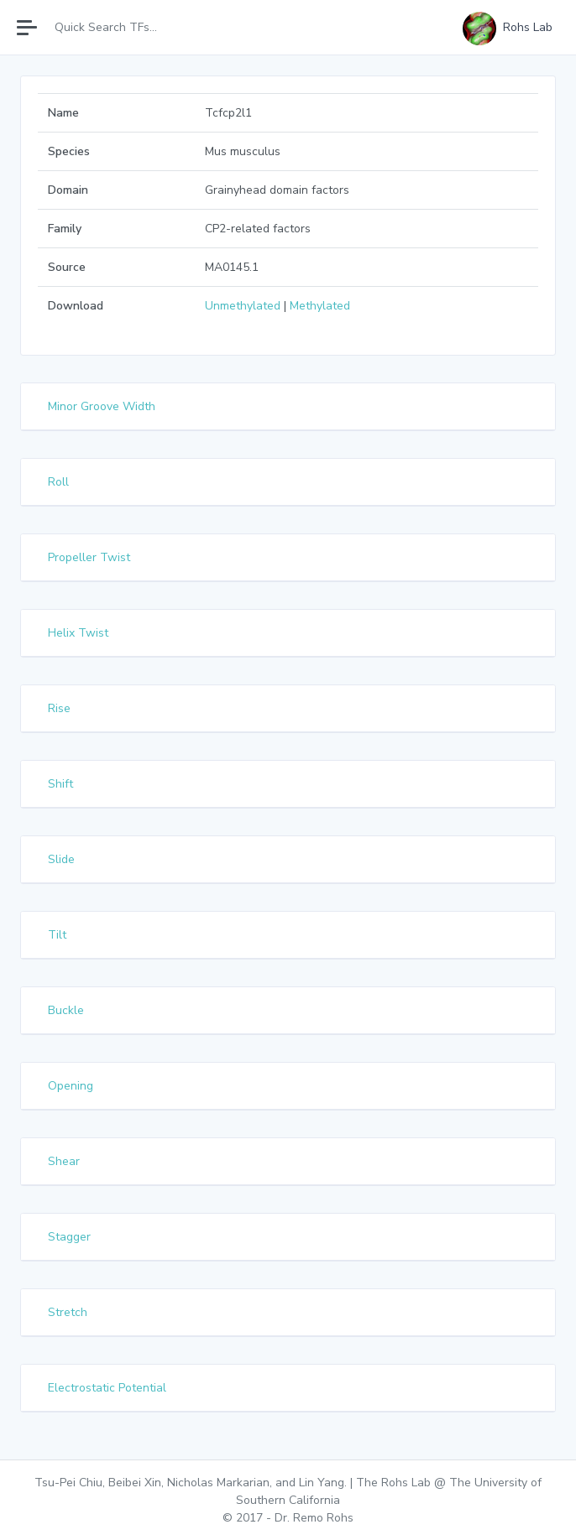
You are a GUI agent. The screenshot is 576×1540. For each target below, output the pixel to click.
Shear (64, 1161)
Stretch (67, 1312)
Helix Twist (78, 633)
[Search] (119, 27)
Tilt (57, 935)
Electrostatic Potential (107, 1388)
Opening (70, 1086)
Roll (58, 482)
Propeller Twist (89, 557)
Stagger (69, 1237)
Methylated (320, 306)
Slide (61, 859)
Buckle (66, 1010)
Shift (60, 784)
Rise (59, 708)
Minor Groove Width (101, 406)
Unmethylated (242, 306)
